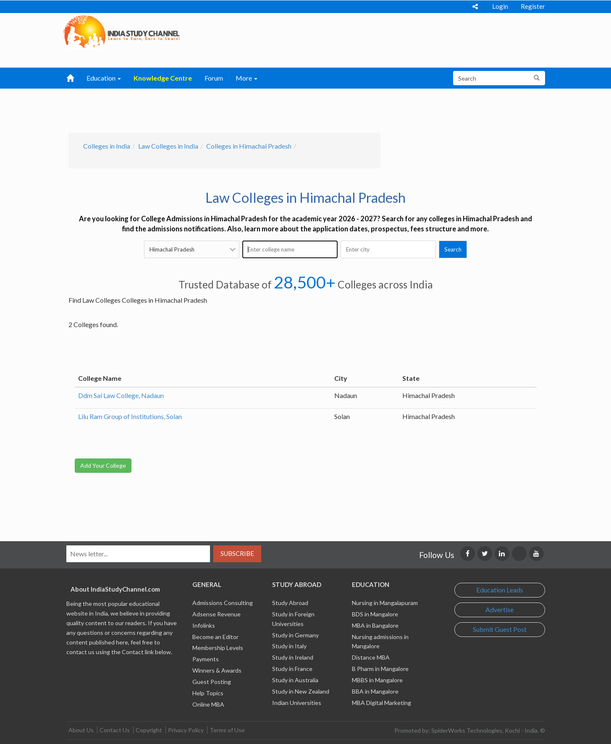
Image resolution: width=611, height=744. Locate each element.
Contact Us (115, 730)
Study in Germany (295, 635)
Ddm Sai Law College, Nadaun (121, 395)
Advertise (499, 609)
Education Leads (499, 590)
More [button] (246, 78)
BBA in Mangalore (375, 691)
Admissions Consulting (222, 602)
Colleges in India (106, 146)
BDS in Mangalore (375, 614)
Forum (214, 78)
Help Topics (207, 693)
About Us (81, 730)
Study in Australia (295, 680)
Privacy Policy (186, 730)
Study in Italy (289, 646)
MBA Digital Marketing (381, 702)
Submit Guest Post (500, 629)
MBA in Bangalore (375, 625)
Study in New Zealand (300, 691)
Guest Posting (211, 681)
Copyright (149, 730)
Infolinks (203, 625)
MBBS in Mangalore (377, 680)
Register (533, 6)
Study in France (292, 668)
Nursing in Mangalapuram (385, 602)
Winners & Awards (216, 670)
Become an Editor (215, 636)
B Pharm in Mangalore (380, 668)
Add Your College (103, 465)
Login (500, 6)
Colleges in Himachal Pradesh (248, 146)
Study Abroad (290, 602)
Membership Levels (217, 647)
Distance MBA (371, 657)
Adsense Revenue (216, 614)
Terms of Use (227, 730)
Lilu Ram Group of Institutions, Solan (130, 416)
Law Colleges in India (168, 146)
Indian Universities (296, 702)
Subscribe (237, 553)
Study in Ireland (292, 657)
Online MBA (208, 704)
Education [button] (104, 78)
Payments (205, 659)
